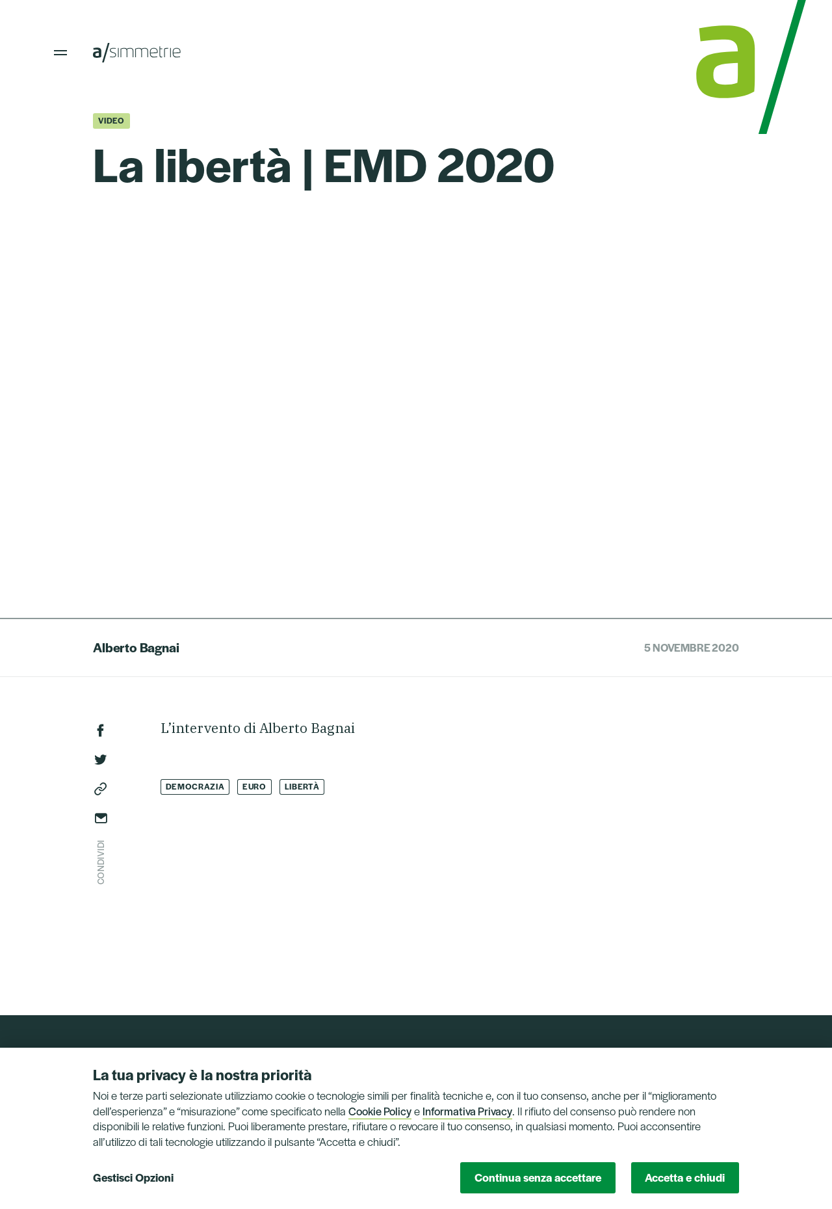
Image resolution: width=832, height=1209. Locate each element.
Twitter (101, 759)
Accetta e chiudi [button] (685, 1177)
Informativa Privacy (467, 1111)
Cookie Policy (379, 1111)
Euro (254, 786)
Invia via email (101, 818)
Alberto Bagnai (136, 647)
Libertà (302, 786)
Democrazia (195, 786)
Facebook (101, 730)
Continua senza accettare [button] (537, 1177)
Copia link (101, 789)
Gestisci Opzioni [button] (133, 1177)
